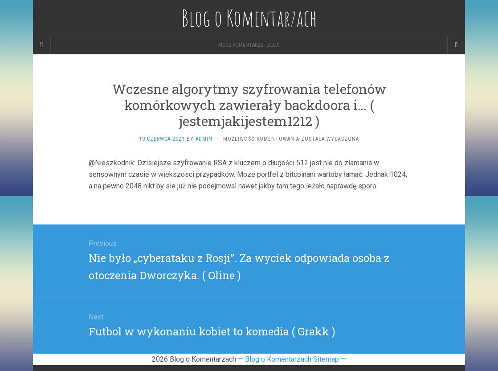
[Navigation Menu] (456, 45)
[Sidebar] (42, 45)
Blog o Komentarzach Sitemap (292, 359)
